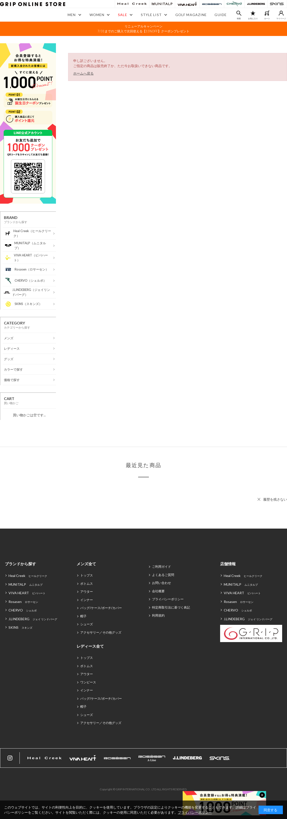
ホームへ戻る (83, 73)
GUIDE (221, 15)
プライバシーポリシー (168, 599)
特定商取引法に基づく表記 (171, 607)
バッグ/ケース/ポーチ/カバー (101, 608)
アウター (86, 591)
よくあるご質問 (163, 575)
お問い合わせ (161, 583)
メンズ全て (86, 563)
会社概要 (158, 591)
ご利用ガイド (161, 566)
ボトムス (86, 583)
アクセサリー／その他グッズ (100, 632)
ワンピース (88, 682)
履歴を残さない (275, 499)
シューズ (86, 624)
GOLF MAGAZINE (191, 15)
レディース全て (90, 646)
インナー (86, 600)
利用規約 (158, 615)
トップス (86, 575)
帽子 (83, 616)
